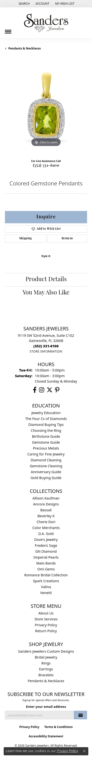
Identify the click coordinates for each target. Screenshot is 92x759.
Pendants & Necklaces (24, 48)
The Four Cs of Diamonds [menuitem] (46, 418)
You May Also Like (46, 293)
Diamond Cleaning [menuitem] (46, 460)
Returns (67, 238)
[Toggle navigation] (8, 30)
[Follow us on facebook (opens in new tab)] (35, 390)
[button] (24, 3)
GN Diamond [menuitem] (46, 551)
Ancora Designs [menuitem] (46, 504)
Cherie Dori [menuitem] (46, 521)
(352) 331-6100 (46, 166)
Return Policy (46, 631)
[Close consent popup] (84, 751)
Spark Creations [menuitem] (46, 581)
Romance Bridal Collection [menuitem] (46, 575)
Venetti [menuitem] (46, 592)
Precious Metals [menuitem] (46, 448)
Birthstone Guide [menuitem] (46, 436)
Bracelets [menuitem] (45, 675)
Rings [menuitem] (46, 663)
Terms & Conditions (58, 727)
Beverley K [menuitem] (45, 516)
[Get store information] (46, 351)
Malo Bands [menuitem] (46, 563)
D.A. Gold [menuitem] (45, 533)
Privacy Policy (46, 625)
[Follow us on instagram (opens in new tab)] (41, 390)
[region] (46, 106)
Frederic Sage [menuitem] (46, 545)
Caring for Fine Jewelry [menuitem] (46, 454)
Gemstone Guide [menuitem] (46, 442)
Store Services (45, 619)
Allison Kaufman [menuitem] (46, 498)
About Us (46, 613)
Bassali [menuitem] (46, 510)
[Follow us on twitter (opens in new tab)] (50, 390)
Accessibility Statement (46, 736)
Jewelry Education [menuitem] (46, 412)
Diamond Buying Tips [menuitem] (46, 424)
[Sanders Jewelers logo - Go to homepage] (46, 23)
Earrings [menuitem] (46, 669)
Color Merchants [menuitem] (46, 527)
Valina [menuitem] (46, 586)
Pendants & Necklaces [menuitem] (46, 680)
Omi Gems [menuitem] (46, 569)
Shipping (25, 238)
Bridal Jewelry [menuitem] (46, 657)
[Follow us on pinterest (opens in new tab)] (57, 390)
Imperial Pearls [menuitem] (46, 557)
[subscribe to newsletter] (80, 715)
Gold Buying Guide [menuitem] (45, 477)
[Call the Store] (46, 346)
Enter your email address (46, 706)
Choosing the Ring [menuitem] (46, 430)
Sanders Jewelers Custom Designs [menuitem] (46, 651)
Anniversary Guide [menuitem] (46, 471)
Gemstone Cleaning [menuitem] (46, 466)
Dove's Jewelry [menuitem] (46, 539)
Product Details (46, 280)
